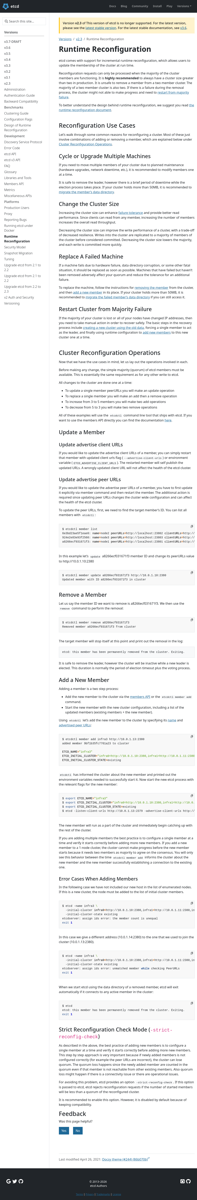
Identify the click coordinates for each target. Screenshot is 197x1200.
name (172, 720)
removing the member (151, 287)
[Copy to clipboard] (192, 526)
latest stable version (100, 28)
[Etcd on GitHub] (182, 1181)
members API (140, 697)
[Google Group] (8, 1181)
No (78, 1130)
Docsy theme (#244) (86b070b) (125, 1159)
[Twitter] (14, 1181)
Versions (65, 39)
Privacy (90, 1194)
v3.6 (183, 28)
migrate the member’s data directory (86, 192)
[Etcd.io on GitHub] (188, 1181)
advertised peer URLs (75, 725)
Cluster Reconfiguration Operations (85, 144)
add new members (157, 332)
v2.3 (79, 39)
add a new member (87, 292)
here (168, 420)
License (117, 1194)
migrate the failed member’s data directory (118, 297)
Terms (79, 1194)
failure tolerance (130, 213)
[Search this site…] (24, 21)
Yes (63, 1130)
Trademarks (103, 1194)
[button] (184, 6)
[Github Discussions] (21, 1181)
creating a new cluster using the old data (113, 327)
